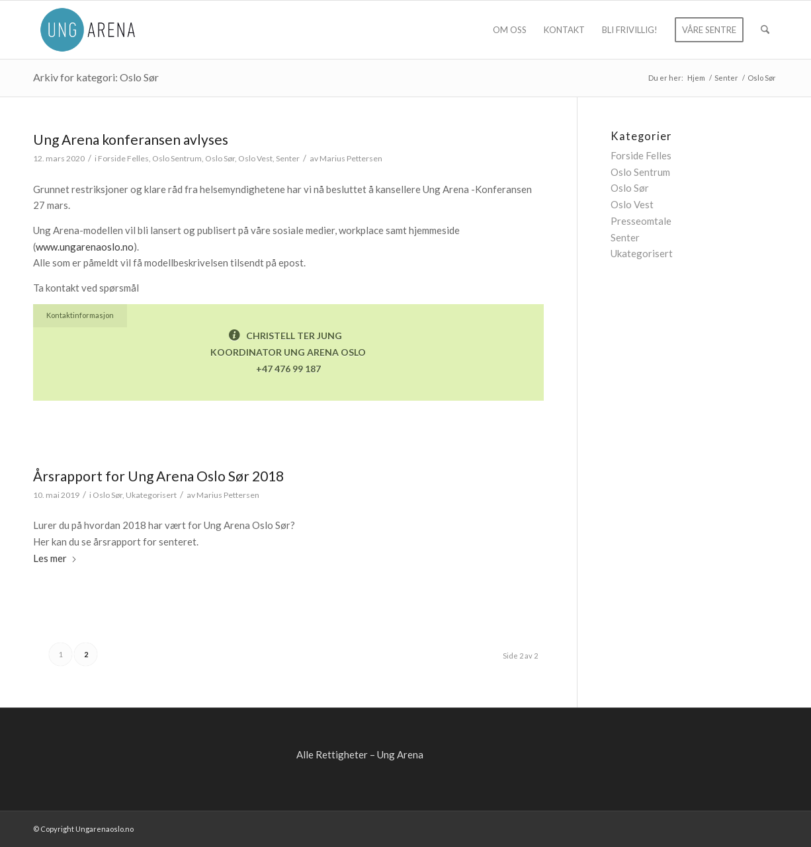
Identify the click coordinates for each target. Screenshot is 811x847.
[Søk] (765, 30)
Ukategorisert (151, 495)
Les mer (55, 558)
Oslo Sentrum (177, 158)
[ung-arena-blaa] (87, 30)
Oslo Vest (255, 158)
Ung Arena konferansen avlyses (130, 139)
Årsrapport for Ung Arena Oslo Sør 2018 (158, 475)
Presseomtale (641, 221)
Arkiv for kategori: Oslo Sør (96, 77)
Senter (288, 158)
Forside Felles (123, 158)
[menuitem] (509, 30)
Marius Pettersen (351, 158)
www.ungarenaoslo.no (85, 247)
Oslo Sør (220, 158)
